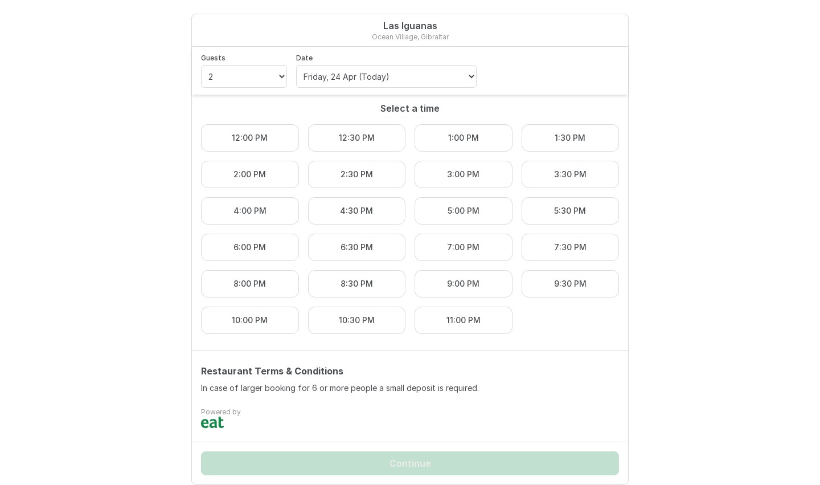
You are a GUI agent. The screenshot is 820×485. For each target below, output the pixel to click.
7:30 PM (570, 247)
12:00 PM (250, 137)
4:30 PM (356, 210)
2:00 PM (249, 174)
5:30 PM (570, 210)
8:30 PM (357, 283)
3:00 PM (463, 174)
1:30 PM (570, 137)
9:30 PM (570, 283)
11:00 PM (463, 320)
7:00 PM (463, 247)
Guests (213, 58)
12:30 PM (357, 137)
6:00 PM (249, 247)
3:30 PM (570, 174)
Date (304, 58)
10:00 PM (250, 320)
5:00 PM (463, 210)
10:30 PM (357, 320)
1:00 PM (463, 137)
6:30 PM (357, 247)
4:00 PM (249, 210)
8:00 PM (249, 283)
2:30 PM (357, 174)
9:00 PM (463, 283)
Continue (410, 463)
